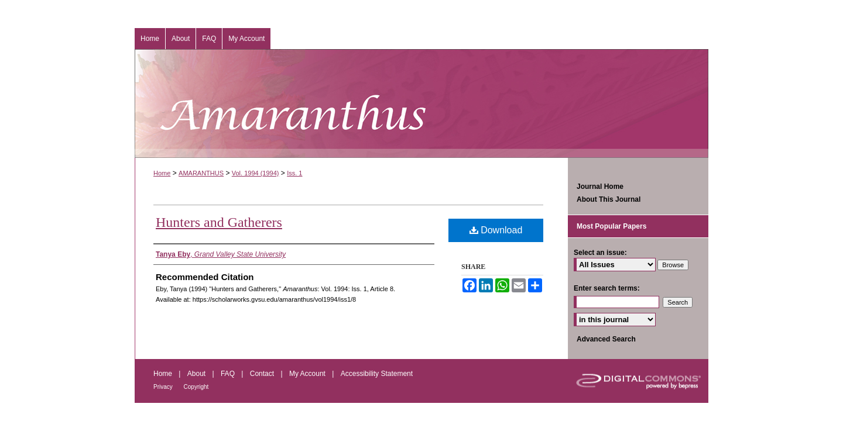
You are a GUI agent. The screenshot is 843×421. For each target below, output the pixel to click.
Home (161, 173)
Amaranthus (421, 103)
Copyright (196, 387)
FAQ (229, 374)
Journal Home (600, 186)
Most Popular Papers (611, 226)
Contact (263, 374)
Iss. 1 (294, 173)
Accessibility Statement (377, 374)
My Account (308, 374)
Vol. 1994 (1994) (255, 173)
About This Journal (608, 199)
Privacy (163, 387)
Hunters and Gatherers (219, 222)
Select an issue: (600, 253)
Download (496, 230)
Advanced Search (606, 339)
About (197, 374)
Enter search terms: (607, 288)
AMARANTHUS (201, 173)
